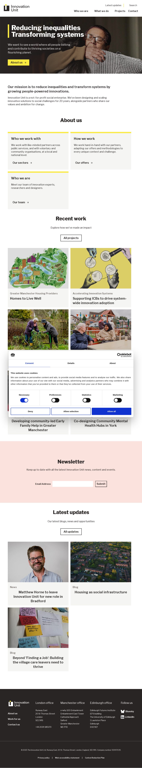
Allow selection (70, 411)
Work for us (14, 719)
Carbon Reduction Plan (94, 758)
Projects (120, 11)
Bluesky (127, 711)
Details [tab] (71, 363)
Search (133, 5)
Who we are (81, 11)
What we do (101, 11)
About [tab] (113, 363)
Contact (133, 11)
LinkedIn (127, 717)
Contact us (14, 724)
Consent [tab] (29, 363)
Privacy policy (44, 758)
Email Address (43, 484)
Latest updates (113, 5)
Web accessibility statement (67, 758)
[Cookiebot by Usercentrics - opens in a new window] (119, 355)
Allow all (111, 411)
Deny (30, 411)
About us (12, 713)
